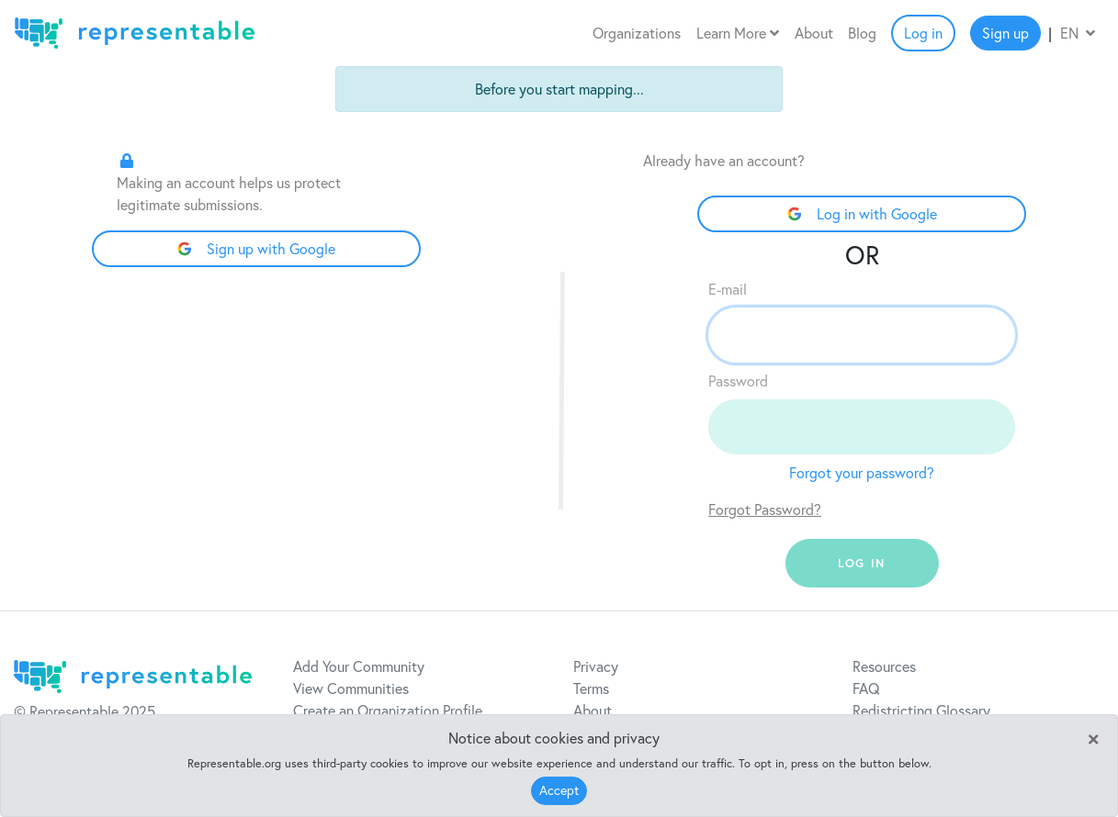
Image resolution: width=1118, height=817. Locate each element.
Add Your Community (358, 666)
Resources (884, 666)
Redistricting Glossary (921, 710)
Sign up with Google (256, 249)
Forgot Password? (764, 509)
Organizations (637, 33)
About (814, 33)
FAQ (866, 688)
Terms (591, 688)
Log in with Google (862, 214)
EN (1077, 33)
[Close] (1093, 737)
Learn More (737, 33)
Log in (923, 33)
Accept (559, 790)
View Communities (351, 688)
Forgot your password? (861, 473)
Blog (862, 33)
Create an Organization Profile (387, 710)
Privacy (595, 666)
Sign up (1005, 33)
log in (862, 563)
